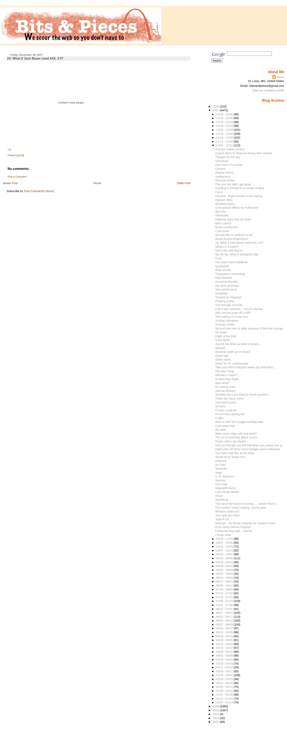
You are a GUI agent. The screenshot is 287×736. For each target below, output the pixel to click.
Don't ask (221, 484)
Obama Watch (224, 172)
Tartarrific (221, 468)
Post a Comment (17, 176)
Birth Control (223, 223)
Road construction (226, 227)
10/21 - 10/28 (225, 542)
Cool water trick (225, 425)
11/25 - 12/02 (225, 133)
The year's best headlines (231, 262)
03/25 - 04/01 (225, 659)
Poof (218, 258)
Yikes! (219, 496)
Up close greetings (227, 285)
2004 (216, 714)
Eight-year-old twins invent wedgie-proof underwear (247, 449)
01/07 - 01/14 (225, 702)
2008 (216, 106)
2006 (216, 706)
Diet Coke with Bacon (229, 250)
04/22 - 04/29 (225, 644)
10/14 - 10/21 (225, 546)
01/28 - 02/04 (225, 690)
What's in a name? (227, 246)
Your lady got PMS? (227, 515)
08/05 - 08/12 (225, 585)
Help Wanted (223, 277)
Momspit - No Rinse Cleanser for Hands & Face (245, 523)
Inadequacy (222, 176)
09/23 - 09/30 (225, 558)
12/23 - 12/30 (225, 118)
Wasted (220, 348)
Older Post (183, 183)
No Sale (220, 464)
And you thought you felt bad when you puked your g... (249, 445)
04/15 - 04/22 (225, 647)
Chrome (220, 168)
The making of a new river (231, 316)
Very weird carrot (226, 289)
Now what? (222, 383)
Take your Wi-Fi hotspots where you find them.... (245, 367)
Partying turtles (224, 301)
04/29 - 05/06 (225, 640)
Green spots (223, 359)
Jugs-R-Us (222, 519)
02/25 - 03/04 (225, 675)
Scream (220, 406)
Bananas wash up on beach (232, 351)
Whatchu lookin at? (227, 511)
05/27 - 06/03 (225, 624)
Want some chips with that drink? (236, 433)
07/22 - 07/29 (225, 593)
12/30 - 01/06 (225, 114)
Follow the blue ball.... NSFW (233, 531)
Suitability (221, 293)
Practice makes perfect (229, 149)
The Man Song (224, 371)
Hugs (218, 472)
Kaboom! (221, 460)
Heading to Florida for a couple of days (239, 188)
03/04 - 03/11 (225, 671)
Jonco (280, 77)
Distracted (221, 215)
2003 (216, 718)
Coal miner (222, 231)
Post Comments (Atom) (39, 191)
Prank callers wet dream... (231, 441)
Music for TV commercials (231, 363)
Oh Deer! (221, 332)
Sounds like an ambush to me (234, 235)
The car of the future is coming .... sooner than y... (246, 503)
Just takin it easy (225, 402)
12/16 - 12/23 (225, 122)
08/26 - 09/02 (225, 573)
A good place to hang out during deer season (243, 153)
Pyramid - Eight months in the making (238, 196)
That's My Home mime (229, 398)
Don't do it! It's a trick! (228, 164)
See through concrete (229, 305)
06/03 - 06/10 (225, 620)
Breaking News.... (226, 203)
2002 (216, 721)
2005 (216, 710)
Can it (219, 192)
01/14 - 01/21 (225, 698)
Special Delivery (225, 390)
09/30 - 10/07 (225, 554)
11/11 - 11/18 (225, 141)
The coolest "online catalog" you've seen (240, 507)
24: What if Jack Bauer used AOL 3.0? (35, 58)
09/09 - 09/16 (225, 566)
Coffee (219, 418)
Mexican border (225, 180)
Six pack (220, 429)
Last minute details (227, 492)
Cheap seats (223, 535)
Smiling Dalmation (226, 320)
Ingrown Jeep (223, 199)
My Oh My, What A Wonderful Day (236, 254)
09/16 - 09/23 (225, 562)
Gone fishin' (222, 340)
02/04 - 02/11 (225, 686)
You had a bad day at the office (234, 453)
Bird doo (220, 211)
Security (220, 480)
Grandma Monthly (226, 281)
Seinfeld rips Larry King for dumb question (241, 394)
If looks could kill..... (227, 410)
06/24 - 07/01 (225, 609)
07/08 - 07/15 (225, 601)
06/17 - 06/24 (225, 612)
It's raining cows (225, 386)
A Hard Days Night (227, 379)
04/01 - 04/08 (225, 655)
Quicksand (222, 266)
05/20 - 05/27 (225, 628)
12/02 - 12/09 (225, 129)
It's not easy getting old (229, 414)
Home (97, 183)
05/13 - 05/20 (225, 632)
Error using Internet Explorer (233, 527)
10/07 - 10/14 (225, 550)
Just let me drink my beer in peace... (238, 344)
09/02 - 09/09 (225, 570)
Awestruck (221, 499)
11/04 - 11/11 (225, 145)
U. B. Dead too (224, 476)
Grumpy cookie (224, 324)
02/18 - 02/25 (225, 679)
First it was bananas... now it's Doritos (239, 309)
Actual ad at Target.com (230, 456)
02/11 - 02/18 (225, 683)
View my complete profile (268, 90)
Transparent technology (230, 274)
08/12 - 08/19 (225, 581)
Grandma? (222, 161)
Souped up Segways (228, 297)
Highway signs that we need (233, 219)
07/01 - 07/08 (225, 605)
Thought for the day (227, 157)
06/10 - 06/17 (225, 616)
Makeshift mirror (225, 488)
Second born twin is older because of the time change (249, 328)
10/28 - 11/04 (225, 538)
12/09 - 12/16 (225, 125)
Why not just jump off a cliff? (233, 312)
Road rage (222, 355)
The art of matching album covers (236, 437)
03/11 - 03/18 (225, 667)
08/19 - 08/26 (225, 577)
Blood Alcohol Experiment (231, 238)
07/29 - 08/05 (225, 589)
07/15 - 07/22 (225, 597)
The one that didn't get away (233, 184)
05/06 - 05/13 (225, 636)
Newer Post (10, 183)
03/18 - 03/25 (225, 663)
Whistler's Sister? (226, 375)
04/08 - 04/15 (225, 651)
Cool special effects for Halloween (236, 207)
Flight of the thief (225, 336)
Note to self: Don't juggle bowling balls (239, 421)
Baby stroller (223, 270)
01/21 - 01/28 (225, 694)
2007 (216, 110)
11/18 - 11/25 (225, 137)
